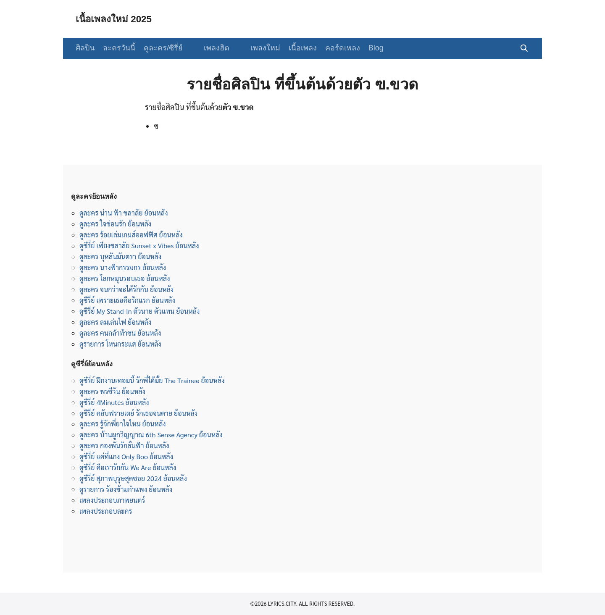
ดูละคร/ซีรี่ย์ (163, 48)
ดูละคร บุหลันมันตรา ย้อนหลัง (120, 256)
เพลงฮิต (212, 48)
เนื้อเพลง (294, 48)
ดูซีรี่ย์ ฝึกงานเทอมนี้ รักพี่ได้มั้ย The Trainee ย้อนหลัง (152, 380)
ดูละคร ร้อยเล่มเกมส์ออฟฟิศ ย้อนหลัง (131, 234)
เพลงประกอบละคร (105, 511)
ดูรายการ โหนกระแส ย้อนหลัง (120, 343)
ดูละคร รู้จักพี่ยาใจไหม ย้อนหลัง (122, 423)
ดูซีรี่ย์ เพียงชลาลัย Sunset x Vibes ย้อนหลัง (139, 245)
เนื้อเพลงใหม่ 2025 (116, 18)
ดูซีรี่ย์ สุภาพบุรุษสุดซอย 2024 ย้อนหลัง (133, 478)
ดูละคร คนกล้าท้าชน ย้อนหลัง (120, 333)
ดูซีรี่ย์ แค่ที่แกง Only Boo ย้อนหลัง (126, 456)
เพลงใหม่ (257, 48)
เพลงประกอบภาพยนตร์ (112, 500)
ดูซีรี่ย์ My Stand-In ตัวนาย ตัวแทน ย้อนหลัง (139, 311)
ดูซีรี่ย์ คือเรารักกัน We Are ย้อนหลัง (127, 467)
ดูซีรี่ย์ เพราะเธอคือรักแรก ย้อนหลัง (127, 300)
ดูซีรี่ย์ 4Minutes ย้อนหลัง (114, 402)
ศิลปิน (85, 48)
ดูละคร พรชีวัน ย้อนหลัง (112, 391)
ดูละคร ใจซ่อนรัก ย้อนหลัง (115, 223)
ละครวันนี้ (119, 48)
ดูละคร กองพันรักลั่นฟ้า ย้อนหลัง (124, 445)
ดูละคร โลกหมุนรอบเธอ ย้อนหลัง (124, 278)
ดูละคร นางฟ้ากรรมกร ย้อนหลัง (122, 267)
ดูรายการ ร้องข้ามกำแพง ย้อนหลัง (125, 489)
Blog (367, 48)
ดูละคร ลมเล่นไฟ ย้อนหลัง (115, 322)
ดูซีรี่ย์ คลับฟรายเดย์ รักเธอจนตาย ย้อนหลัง (138, 413)
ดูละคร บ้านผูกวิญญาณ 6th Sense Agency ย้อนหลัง (151, 434)
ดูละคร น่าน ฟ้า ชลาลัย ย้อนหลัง (123, 212)
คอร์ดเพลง (334, 48)
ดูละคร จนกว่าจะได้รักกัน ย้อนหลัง (126, 289)
